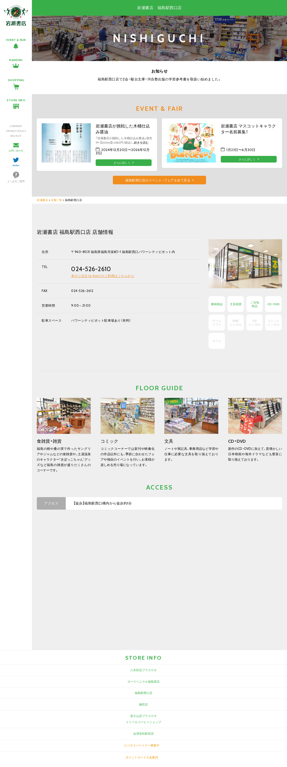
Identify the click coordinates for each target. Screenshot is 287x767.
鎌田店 (143, 704)
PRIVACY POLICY (16, 131)
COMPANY (16, 126)
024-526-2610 (91, 269)
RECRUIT (16, 136)
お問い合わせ (16, 150)
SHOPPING (16, 80)
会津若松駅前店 (143, 733)
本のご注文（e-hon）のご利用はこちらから (102, 276)
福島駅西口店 (143, 693)
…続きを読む (140, 142)
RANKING (16, 60)
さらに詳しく (122, 162)
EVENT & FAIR (16, 40)
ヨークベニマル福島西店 (143, 681)
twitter (16, 165)
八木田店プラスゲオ (143, 670)
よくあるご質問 (16, 181)
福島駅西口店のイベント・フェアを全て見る (157, 180)
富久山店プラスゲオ (143, 716)
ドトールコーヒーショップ (143, 722)
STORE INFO (16, 100)
